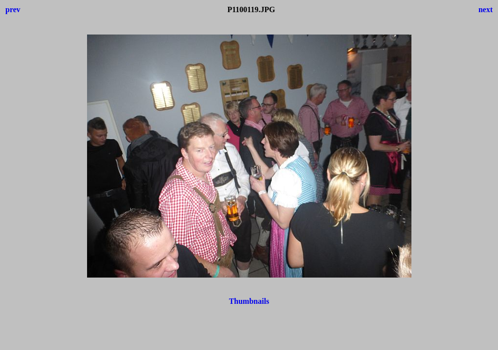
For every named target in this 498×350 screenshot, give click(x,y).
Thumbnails (249, 301)
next (486, 9)
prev (12, 9)
